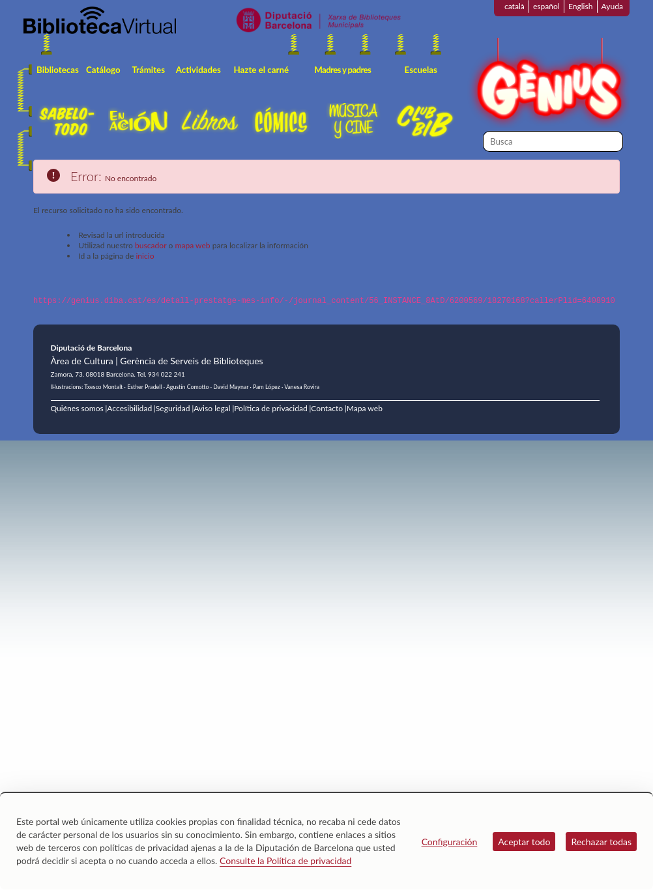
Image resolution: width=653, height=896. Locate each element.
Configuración (450, 841)
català (514, 6)
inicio (145, 256)
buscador (150, 245)
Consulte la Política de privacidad (285, 860)
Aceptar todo (524, 841)
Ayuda (612, 6)
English (580, 6)
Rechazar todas (601, 841)
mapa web (192, 245)
